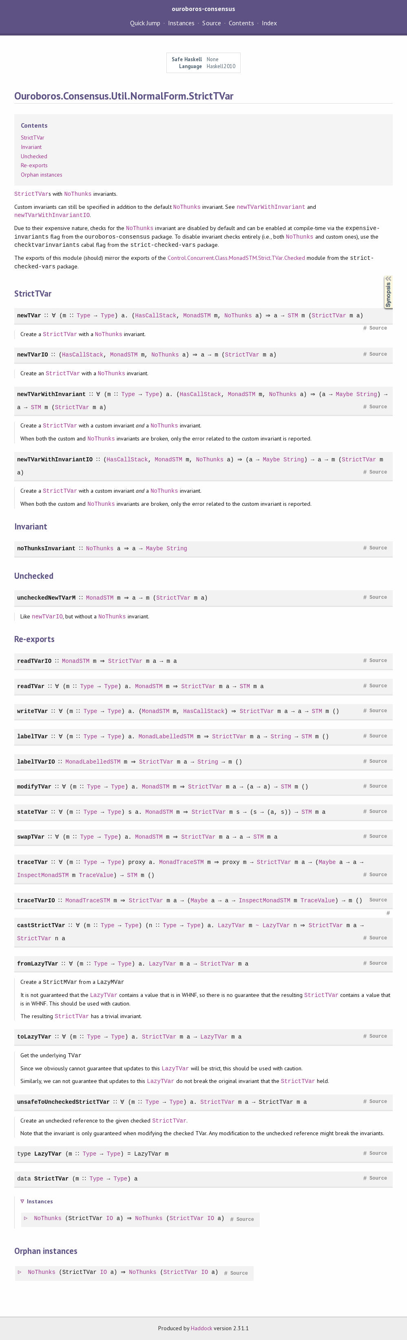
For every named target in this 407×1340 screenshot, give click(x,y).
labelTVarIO (36, 762)
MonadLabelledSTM (164, 736)
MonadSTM (195, 315)
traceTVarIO (36, 900)
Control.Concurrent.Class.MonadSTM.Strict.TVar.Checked (236, 258)
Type (82, 315)
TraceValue (96, 875)
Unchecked (34, 156)
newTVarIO (32, 355)
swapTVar (30, 837)
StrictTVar (32, 137)
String (367, 394)
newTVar (29, 315)
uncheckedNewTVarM (46, 598)
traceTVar (32, 862)
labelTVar (32, 736)
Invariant (31, 147)
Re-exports (34, 165)
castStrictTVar (41, 925)
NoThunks (77, 194)
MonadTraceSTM (180, 862)
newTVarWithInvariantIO (52, 215)
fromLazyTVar (37, 964)
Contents (241, 23)
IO (109, 1219)
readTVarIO (34, 661)
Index (269, 23)
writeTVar (32, 711)
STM (294, 315)
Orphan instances (41, 174)
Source (211, 23)
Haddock (201, 1328)
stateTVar (32, 812)
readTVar (30, 686)
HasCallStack (154, 315)
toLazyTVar (34, 1037)
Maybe (345, 394)
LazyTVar (230, 925)
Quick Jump (145, 23)
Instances (181, 23)
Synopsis (382, 275)
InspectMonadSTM (43, 875)
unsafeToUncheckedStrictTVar (63, 1102)
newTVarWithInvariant (271, 207)
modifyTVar (34, 787)
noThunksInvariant (46, 548)
